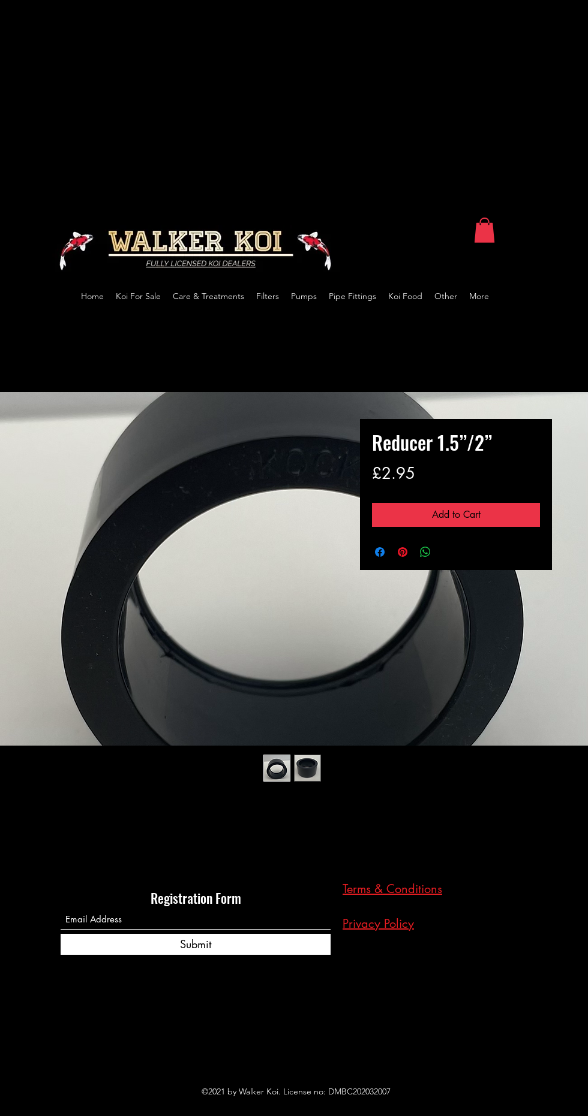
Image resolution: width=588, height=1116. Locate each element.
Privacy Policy (378, 923)
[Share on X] (448, 552)
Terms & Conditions (392, 889)
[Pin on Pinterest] (402, 552)
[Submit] (196, 944)
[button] (484, 230)
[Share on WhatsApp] (425, 552)
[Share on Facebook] (380, 552)
